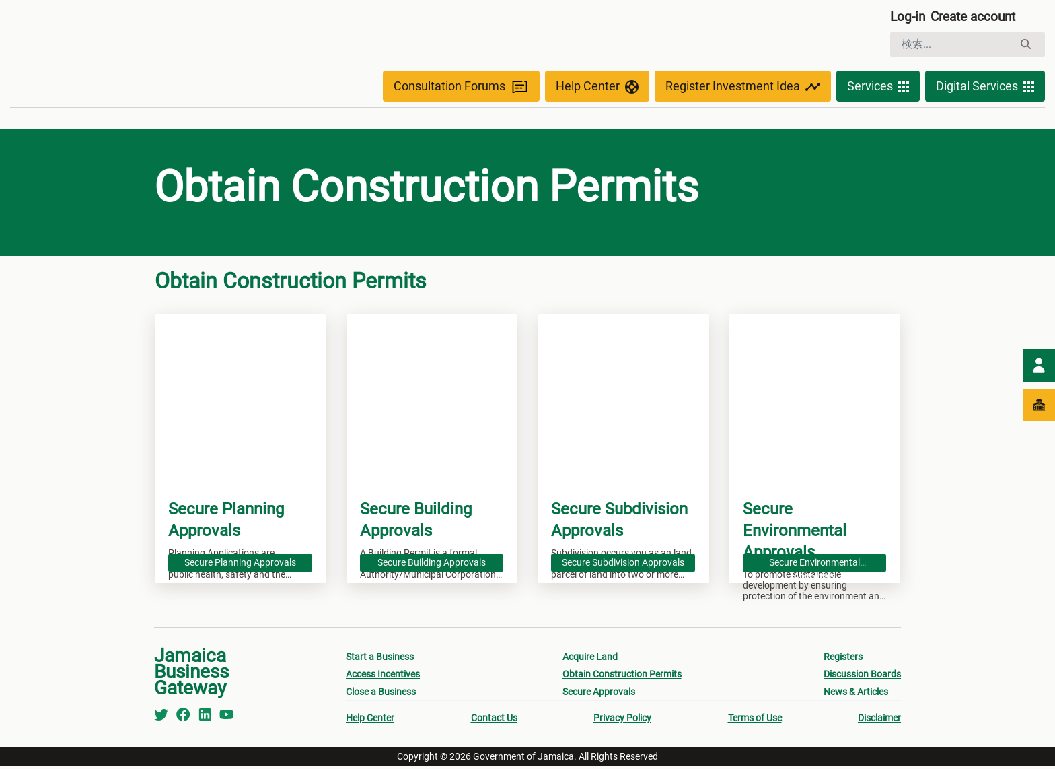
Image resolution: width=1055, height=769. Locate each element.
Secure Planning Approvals (240, 564)
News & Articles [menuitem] (856, 695)
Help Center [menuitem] (370, 721)
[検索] (952, 46)
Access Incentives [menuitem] (383, 677)
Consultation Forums (461, 89)
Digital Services (985, 88)
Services (878, 88)
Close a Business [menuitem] (381, 695)
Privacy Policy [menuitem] (622, 721)
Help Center (597, 88)
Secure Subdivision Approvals (623, 564)
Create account (978, 18)
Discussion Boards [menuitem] (862, 677)
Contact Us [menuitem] (494, 721)
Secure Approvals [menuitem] (598, 695)
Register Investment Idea (742, 88)
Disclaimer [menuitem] (879, 721)
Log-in (908, 18)
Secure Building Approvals (431, 564)
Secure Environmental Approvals (814, 566)
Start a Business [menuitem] (380, 660)
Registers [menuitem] (843, 660)
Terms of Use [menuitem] (755, 721)
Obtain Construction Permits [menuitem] (622, 677)
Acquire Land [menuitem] (590, 660)
